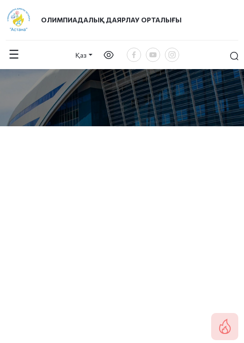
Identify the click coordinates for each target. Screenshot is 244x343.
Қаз (81, 55)
